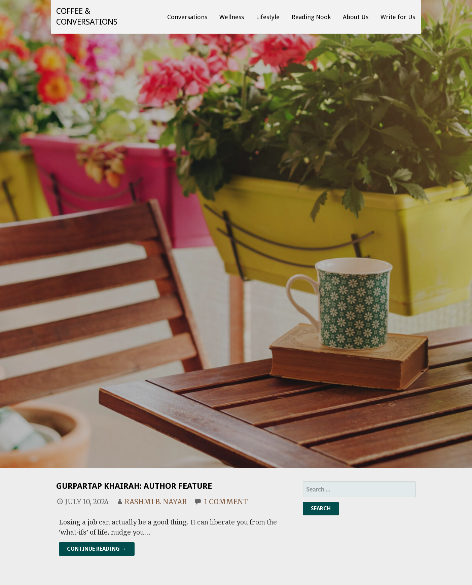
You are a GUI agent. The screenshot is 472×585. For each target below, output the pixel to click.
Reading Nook (311, 17)
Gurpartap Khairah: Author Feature (134, 486)
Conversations (187, 17)
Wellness (231, 17)
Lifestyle (268, 17)
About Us (355, 17)
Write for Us (397, 17)
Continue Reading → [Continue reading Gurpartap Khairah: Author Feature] (96, 549)
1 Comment (226, 502)
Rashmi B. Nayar (155, 502)
